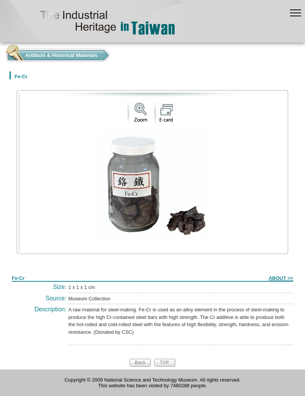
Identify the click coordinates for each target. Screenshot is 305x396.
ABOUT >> (281, 278)
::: (2, 53)
